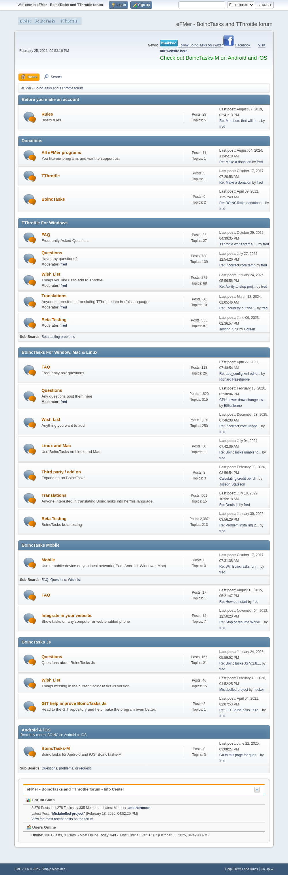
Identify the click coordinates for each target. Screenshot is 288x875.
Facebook (243, 45)
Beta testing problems (58, 337)
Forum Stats (40, 800)
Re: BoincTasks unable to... (240, 452)
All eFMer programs (61, 152)
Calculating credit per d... (238, 479)
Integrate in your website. (67, 615)
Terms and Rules (246, 869)
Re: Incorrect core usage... (239, 426)
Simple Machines (53, 869)
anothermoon (139, 808)
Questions (52, 253)
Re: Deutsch (228, 505)
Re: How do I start (233, 602)
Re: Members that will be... (239, 121)
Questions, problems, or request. (67, 768)
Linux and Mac (56, 445)
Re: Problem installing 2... (239, 525)
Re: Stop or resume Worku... (241, 622)
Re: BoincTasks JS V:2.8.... (240, 663)
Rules (47, 114)
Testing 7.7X (228, 329)
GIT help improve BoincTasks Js (74, 703)
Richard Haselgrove (234, 379)
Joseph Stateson (232, 484)
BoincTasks (53, 199)
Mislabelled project (233, 690)
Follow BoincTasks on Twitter (200, 45)
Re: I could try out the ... (237, 308)
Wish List (51, 274)
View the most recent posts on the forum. (62, 819)
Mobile (48, 560)
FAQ (46, 234)
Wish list (74, 580)
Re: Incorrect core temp (237, 265)
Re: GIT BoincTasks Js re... (240, 710)
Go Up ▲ (267, 869)
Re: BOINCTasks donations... (241, 203)
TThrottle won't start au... (238, 244)
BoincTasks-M (56, 748)
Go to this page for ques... (239, 755)
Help (228, 869)
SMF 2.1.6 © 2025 (27, 869)
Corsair (249, 329)
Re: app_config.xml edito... (239, 374)
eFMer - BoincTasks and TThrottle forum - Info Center (75, 789)
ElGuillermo (233, 406)
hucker (258, 690)
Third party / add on (61, 472)
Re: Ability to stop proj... (237, 287)
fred (222, 127)
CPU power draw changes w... (242, 400)
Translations (54, 295)
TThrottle (51, 176)
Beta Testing (54, 319)
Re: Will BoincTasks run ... (239, 566)
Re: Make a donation (235, 162)
